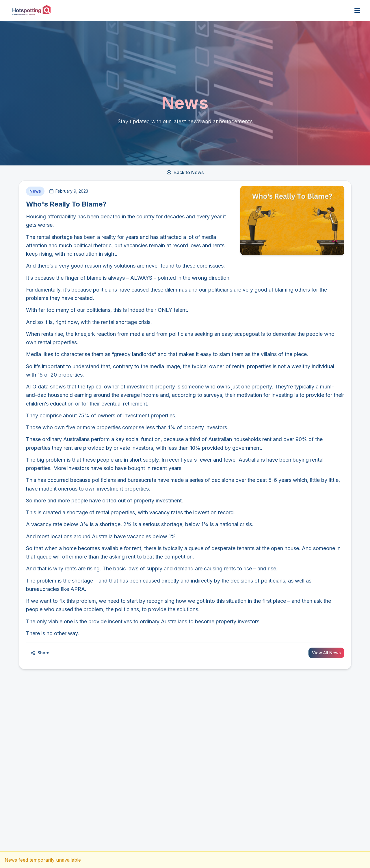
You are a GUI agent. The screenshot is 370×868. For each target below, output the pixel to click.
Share (40, 652)
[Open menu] (357, 10)
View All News (326, 652)
